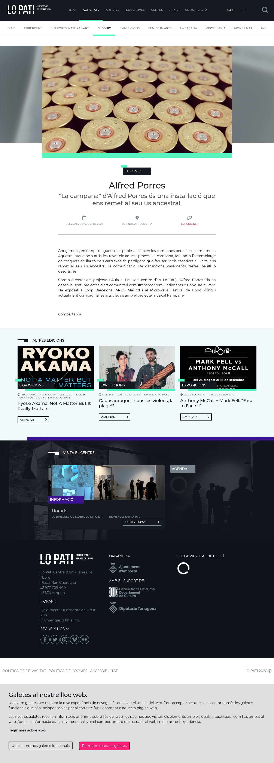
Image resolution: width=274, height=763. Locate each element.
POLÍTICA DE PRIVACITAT (24, 671)
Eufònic (104, 28)
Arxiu (174, 9)
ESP (243, 10)
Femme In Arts (160, 28)
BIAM (11, 28)
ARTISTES (112, 9)
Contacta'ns (142, 522)
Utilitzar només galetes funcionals (41, 746)
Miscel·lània (216, 28)
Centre (157, 9)
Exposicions (129, 28)
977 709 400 (53, 588)
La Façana (188, 28)
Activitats (91, 9)
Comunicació (196, 9)
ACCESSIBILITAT (104, 671)
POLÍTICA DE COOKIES (68, 671)
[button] (265, 10)
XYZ (264, 28)
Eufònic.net (189, 223)
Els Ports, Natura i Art (70, 28)
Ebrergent (33, 28)
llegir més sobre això (27, 730)
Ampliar (33, 420)
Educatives (135, 9)
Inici (72, 9)
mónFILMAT (243, 28)
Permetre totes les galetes (104, 746)
